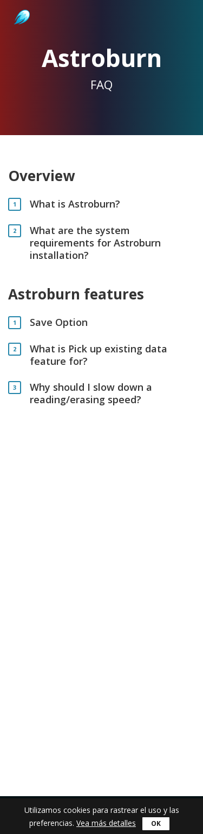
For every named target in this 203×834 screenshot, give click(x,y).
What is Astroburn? (75, 204)
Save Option (59, 322)
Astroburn (21, 5)
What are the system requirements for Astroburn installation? (95, 243)
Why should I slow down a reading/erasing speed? (91, 393)
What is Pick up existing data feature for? (98, 355)
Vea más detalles (106, 823)
